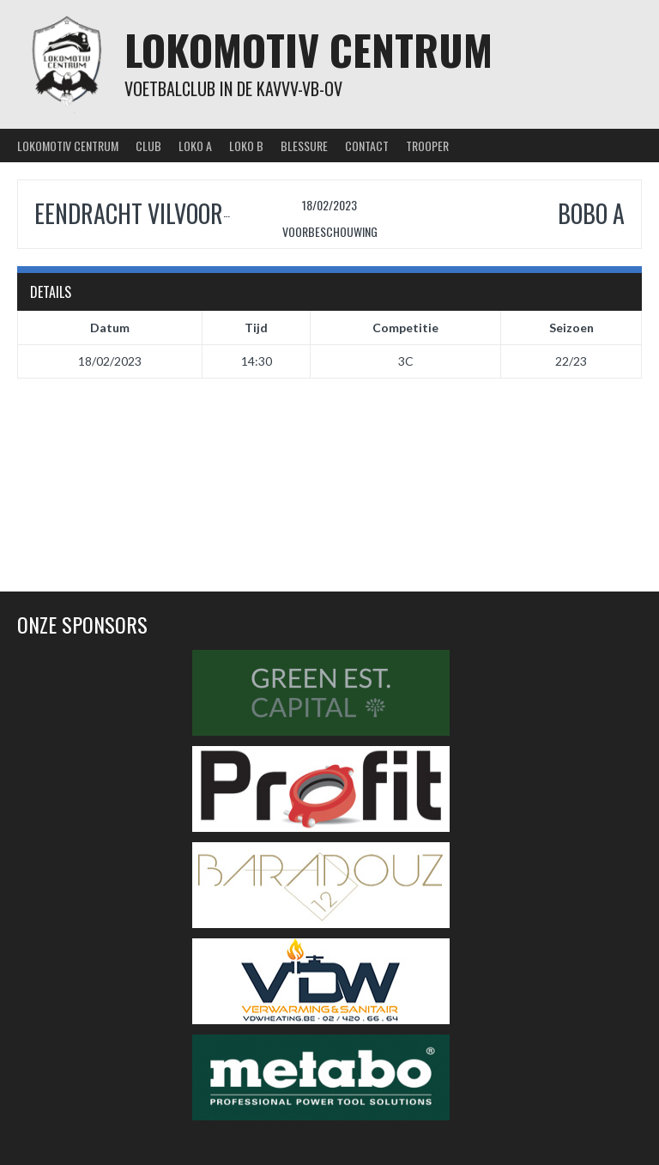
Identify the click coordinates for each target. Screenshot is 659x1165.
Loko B (246, 146)
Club (148, 146)
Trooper (427, 146)
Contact (367, 146)
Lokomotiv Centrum (308, 49)
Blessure (304, 146)
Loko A (195, 146)
